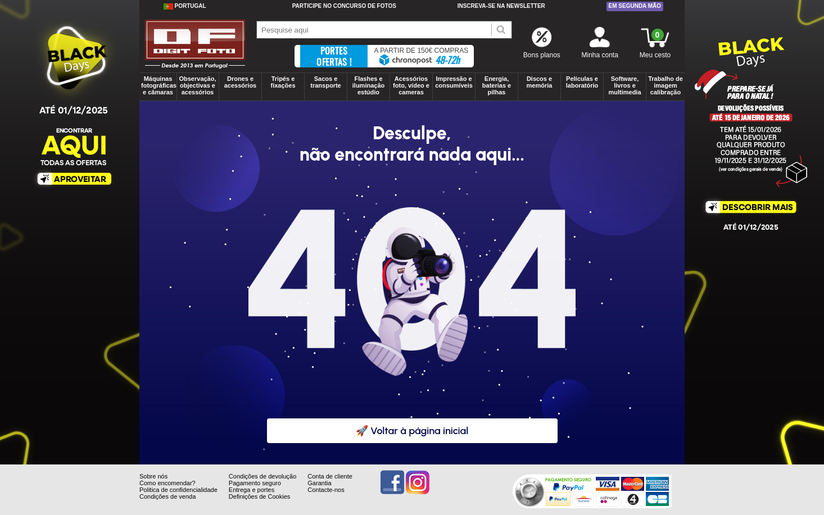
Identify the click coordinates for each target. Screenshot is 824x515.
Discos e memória (540, 82)
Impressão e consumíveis (454, 82)
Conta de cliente (329, 476)
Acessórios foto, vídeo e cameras (411, 85)
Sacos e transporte (325, 82)
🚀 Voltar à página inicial (412, 431)
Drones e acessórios (240, 82)
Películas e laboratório (582, 82)
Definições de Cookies (259, 496)
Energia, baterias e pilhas (496, 85)
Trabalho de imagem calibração (665, 85)
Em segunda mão (635, 6)
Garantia (319, 483)
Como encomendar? (167, 483)
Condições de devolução (262, 476)
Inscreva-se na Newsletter (501, 6)
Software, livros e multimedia (624, 85)
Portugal (185, 6)
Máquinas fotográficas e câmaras (158, 85)
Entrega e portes (251, 489)
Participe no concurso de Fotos (344, 6)
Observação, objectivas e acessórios (197, 85)
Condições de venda (167, 496)
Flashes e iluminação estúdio (368, 85)
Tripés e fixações (282, 82)
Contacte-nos (325, 489)
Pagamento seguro (255, 483)
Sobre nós (153, 476)
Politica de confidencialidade (178, 489)
